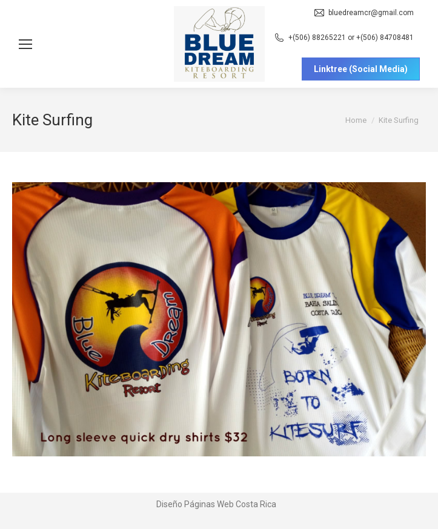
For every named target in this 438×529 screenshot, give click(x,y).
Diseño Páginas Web (195, 504)
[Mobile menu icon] (25, 44)
